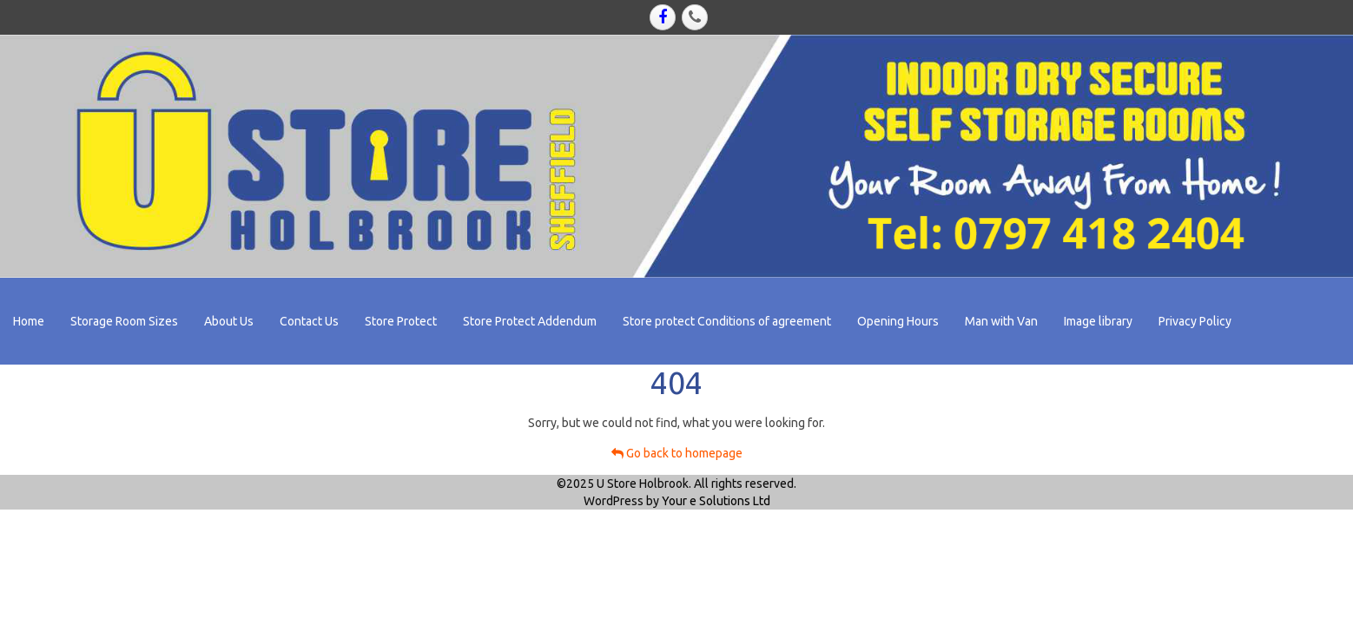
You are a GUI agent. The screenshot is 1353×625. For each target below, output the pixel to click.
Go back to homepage (676, 453)
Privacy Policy (1194, 321)
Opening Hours (898, 321)
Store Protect (401, 321)
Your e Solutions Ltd (716, 501)
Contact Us (309, 321)
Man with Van (1001, 321)
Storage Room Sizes (124, 321)
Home (28, 321)
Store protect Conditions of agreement (727, 321)
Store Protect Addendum (530, 321)
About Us (229, 321)
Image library (1098, 321)
